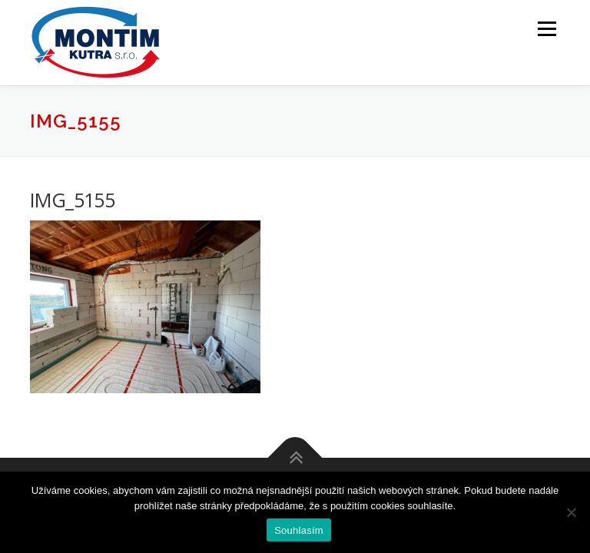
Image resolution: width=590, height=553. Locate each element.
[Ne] (570, 512)
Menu (546, 28)
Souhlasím (298, 530)
